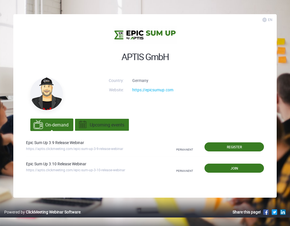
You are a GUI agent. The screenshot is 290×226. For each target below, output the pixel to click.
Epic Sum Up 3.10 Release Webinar (56, 163)
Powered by (42, 212)
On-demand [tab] (51, 125)
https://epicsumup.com (152, 89)
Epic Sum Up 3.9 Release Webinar (55, 142)
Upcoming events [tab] (101, 125)
